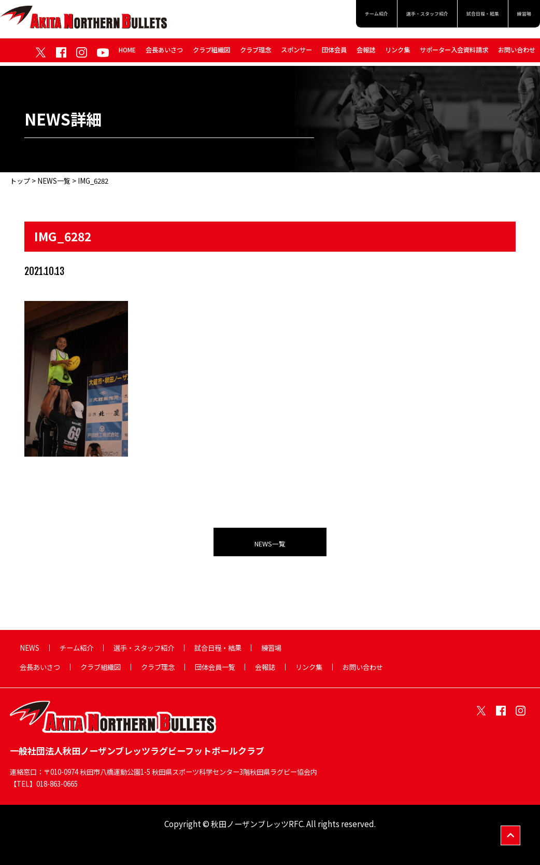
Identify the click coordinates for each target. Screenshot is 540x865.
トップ (20, 181)
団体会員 (334, 53)
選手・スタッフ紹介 (397, 16)
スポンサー (296, 53)
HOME (127, 53)
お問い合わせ (516, 53)
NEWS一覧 (53, 181)
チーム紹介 (332, 16)
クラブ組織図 (211, 53)
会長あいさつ (164, 53)
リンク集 (397, 53)
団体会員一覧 (215, 667)
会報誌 (366, 53)
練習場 (521, 16)
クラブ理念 (255, 53)
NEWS (29, 648)
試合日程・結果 (469, 16)
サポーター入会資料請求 (454, 53)
